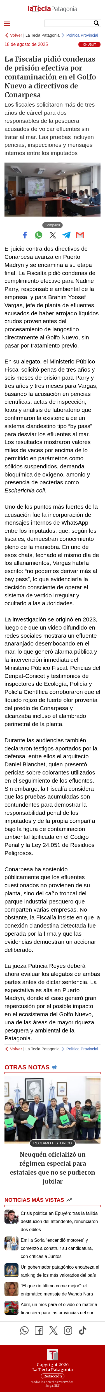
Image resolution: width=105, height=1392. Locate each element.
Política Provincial (82, 35)
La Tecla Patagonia (42, 35)
